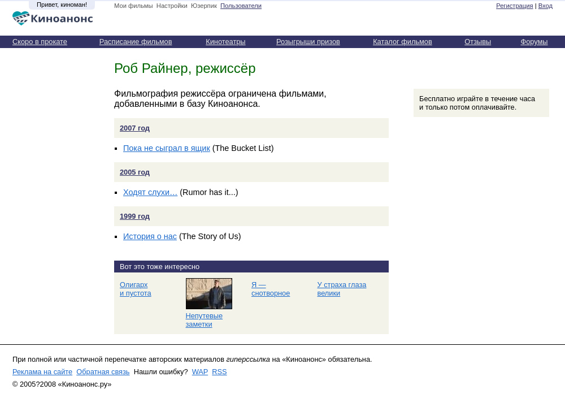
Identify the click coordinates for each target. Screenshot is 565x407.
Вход (545, 5)
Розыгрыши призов (308, 41)
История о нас (150, 236)
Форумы (533, 41)
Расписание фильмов (135, 41)
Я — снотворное (270, 288)
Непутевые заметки (204, 319)
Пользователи (241, 5)
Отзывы (477, 41)
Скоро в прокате (39, 41)
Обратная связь (102, 371)
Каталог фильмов (402, 41)
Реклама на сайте (42, 371)
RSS (219, 371)
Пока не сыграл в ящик (166, 148)
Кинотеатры (225, 41)
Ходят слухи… (150, 192)
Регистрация (514, 5)
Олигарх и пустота (135, 288)
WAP (200, 371)
